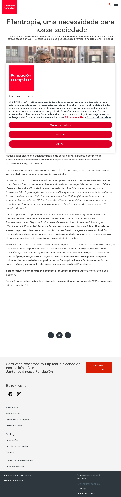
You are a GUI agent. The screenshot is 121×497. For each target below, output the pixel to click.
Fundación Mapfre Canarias (17, 475)
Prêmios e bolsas (15, 425)
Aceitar (60, 143)
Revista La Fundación (17, 446)
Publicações (12, 440)
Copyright (82, 488)
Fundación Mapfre (87, 493)
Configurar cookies (89, 483)
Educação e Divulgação (18, 419)
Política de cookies (74, 117)
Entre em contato (15, 466)
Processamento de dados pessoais (89, 477)
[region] (60, 108)
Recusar (60, 134)
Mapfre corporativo (13, 480)
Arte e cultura (13, 413)
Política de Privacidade (98, 117)
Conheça (10, 434)
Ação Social (12, 407)
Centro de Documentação (19, 460)
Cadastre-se (98, 367)
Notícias (10, 452)
